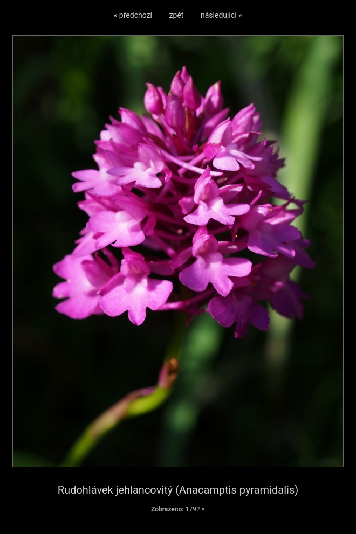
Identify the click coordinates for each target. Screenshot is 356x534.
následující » (221, 15)
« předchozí (133, 15)
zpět (176, 15)
